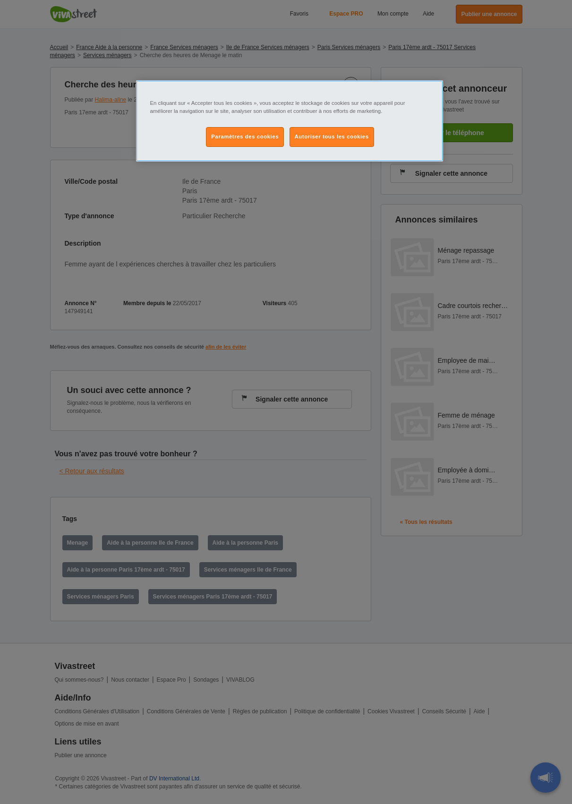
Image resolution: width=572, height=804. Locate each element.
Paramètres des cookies (245, 136)
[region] (289, 121)
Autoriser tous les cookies (332, 136)
